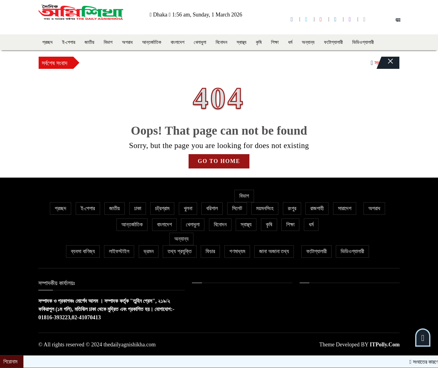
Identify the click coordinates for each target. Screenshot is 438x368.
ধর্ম (290, 42)
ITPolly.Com (385, 344)
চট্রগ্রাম (162, 208)
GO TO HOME (219, 161)
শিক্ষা (275, 42)
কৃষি (259, 42)
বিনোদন (221, 42)
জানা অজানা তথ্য (274, 251)
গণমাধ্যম (237, 251)
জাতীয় (89, 42)
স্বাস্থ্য (241, 42)
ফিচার (210, 251)
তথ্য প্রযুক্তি (180, 251)
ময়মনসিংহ (264, 208)
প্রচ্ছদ (47, 42)
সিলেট (237, 208)
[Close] (385, 64)
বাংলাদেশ (177, 42)
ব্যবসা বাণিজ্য (83, 251)
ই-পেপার (68, 42)
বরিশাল (212, 208)
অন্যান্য (308, 42)
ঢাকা (137, 208)
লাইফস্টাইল (119, 251)
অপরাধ (127, 42)
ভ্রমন (149, 251)
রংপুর (292, 208)
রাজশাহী (317, 208)
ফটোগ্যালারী (333, 42)
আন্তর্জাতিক (151, 42)
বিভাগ (108, 42)
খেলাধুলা (200, 42)
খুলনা (188, 208)
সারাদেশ (344, 208)
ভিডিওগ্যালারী (363, 42)
